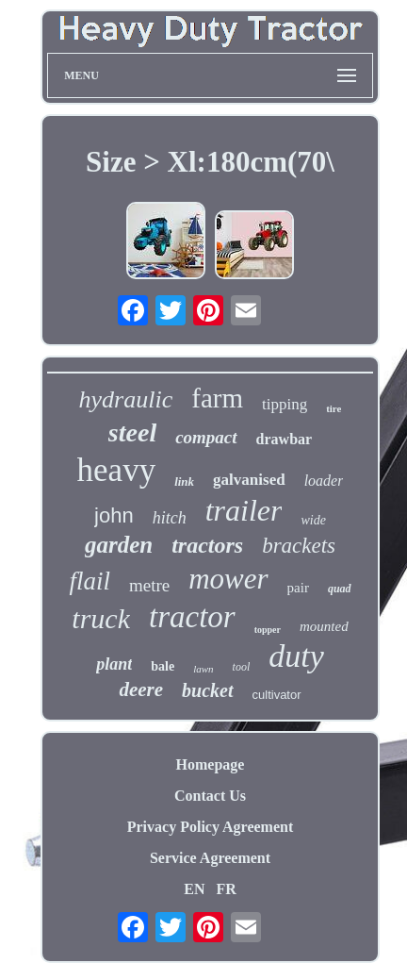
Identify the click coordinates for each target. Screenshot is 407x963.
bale (162, 666)
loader (324, 481)
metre (149, 585)
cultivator (276, 695)
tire (333, 408)
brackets (298, 545)
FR (226, 889)
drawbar (284, 439)
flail (89, 581)
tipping (284, 404)
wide (313, 520)
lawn (203, 668)
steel (132, 432)
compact (205, 437)
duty (296, 656)
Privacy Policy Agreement (210, 827)
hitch (170, 517)
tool (242, 666)
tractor (192, 617)
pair (298, 587)
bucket (207, 690)
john (114, 515)
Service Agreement (210, 858)
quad (339, 588)
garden (119, 544)
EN (194, 889)
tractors (207, 545)
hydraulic (126, 399)
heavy (116, 470)
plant (114, 664)
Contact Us (210, 796)
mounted (324, 626)
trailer (244, 510)
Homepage (210, 764)
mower (228, 578)
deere (141, 689)
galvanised (249, 480)
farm (217, 398)
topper (267, 629)
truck (101, 618)
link (184, 481)
